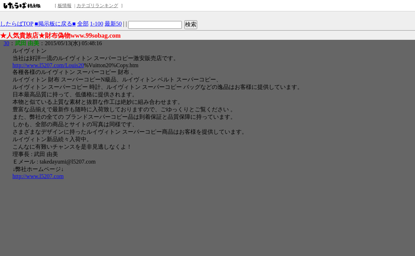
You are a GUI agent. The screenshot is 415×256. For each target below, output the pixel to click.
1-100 (96, 24)
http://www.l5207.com (38, 176)
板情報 (65, 5)
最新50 (113, 24)
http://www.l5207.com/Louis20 (48, 65)
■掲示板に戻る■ (55, 24)
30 (6, 43)
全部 (83, 24)
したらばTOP (16, 24)
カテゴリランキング (97, 5)
